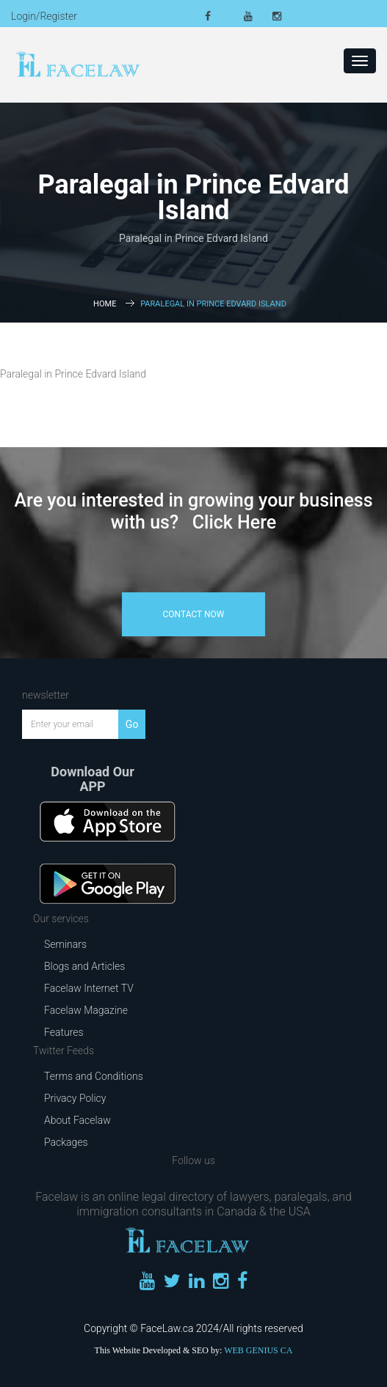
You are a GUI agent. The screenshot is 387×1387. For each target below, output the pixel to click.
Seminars (65, 944)
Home (104, 304)
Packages (66, 1142)
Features (64, 1032)
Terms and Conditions (93, 1076)
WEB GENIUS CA (258, 1350)
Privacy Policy (75, 1098)
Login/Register (44, 16)
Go (132, 724)
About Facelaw (77, 1120)
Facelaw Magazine (86, 1010)
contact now (194, 614)
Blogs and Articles (84, 966)
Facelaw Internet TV (89, 988)
